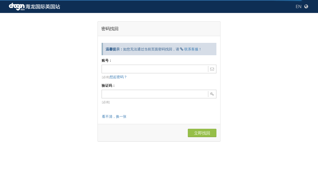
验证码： (109, 85)
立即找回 (202, 133)
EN (299, 6)
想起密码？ (118, 76)
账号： (107, 60)
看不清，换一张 (114, 116)
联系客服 (191, 49)
